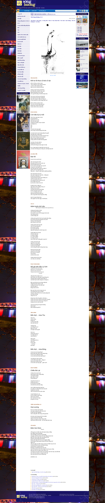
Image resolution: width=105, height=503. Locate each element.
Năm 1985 (79, 30)
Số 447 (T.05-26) (79, 25)
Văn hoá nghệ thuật (22, 39)
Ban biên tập (26, 10)
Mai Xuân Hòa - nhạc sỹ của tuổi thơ (39, 486)
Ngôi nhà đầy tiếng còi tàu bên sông (39, 472)
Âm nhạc (19, 46)
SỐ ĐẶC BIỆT (20, 74)
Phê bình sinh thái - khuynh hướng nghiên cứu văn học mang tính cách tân (46, 482)
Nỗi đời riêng (34, 488)
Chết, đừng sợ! (82, 59)
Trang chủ (20, 13)
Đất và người (20, 57)
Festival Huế (20, 41)
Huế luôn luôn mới (21, 16)
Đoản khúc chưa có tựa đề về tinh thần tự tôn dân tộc (42, 476)
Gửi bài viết (34, 10)
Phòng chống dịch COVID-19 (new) (23, 22)
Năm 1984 (79, 28)
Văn (18, 30)
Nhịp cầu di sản (21, 64)
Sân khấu (19, 48)
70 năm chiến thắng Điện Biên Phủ (24, 26)
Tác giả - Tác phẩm (21, 90)
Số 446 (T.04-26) (84, 25)
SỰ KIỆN (19, 18)
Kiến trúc (19, 43)
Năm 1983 (79, 27)
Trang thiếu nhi (21, 69)
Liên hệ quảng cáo (42, 10)
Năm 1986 (79, 32)
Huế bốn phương (21, 60)
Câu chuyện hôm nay (22, 36)
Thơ (18, 32)
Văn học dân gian (21, 55)
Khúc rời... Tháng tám (36, 483)
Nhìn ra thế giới (21, 62)
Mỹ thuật (19, 50)
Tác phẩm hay (20, 81)
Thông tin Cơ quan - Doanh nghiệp (23, 84)
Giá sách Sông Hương (22, 78)
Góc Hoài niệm (21, 71)
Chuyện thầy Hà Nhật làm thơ (37, 480)
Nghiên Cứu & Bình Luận (23, 34)
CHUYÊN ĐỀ (20, 76)
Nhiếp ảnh (20, 53)
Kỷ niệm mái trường (36, 489)
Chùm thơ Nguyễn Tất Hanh (37, 477)
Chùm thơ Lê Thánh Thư (36, 479)
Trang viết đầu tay (21, 67)
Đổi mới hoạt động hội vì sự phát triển (39, 485)
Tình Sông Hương (21, 88)
